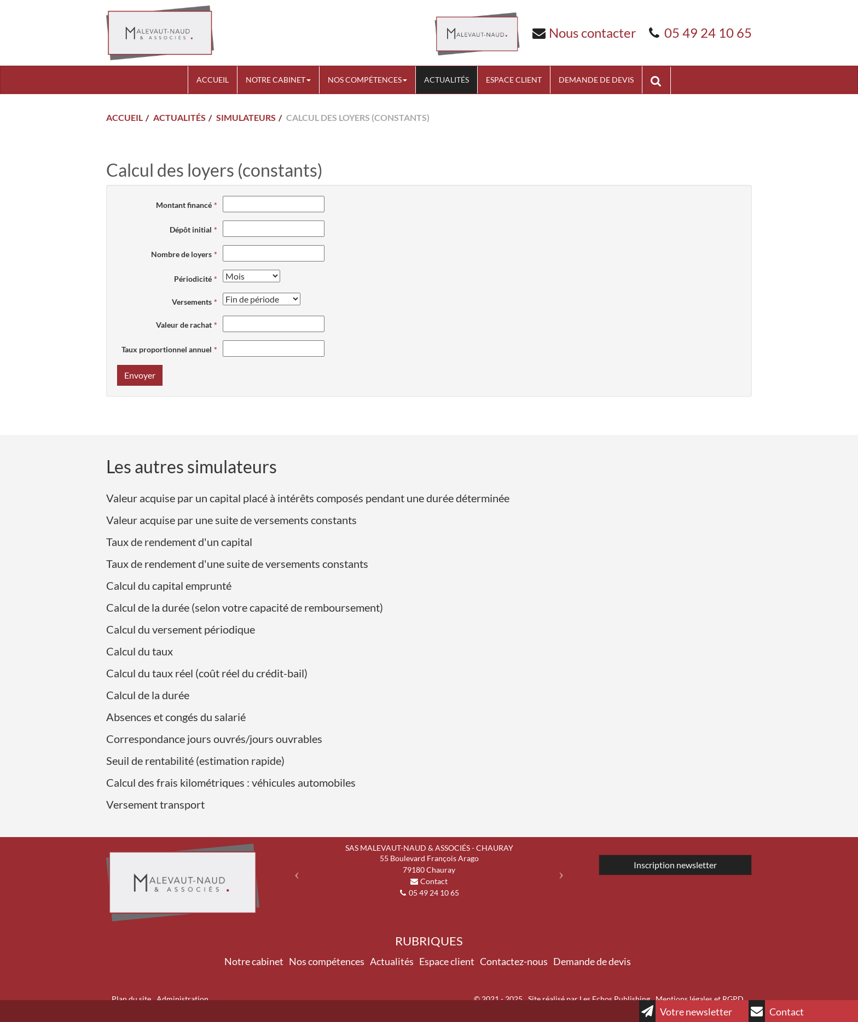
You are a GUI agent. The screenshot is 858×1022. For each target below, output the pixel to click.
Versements (192, 301)
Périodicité (193, 278)
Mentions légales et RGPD (700, 998)
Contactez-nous (514, 961)
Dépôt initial (191, 229)
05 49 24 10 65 (708, 32)
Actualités (446, 79)
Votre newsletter (685, 1011)
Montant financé (184, 205)
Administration (182, 998)
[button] (294, 871)
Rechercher (660, 80)
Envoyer (139, 375)
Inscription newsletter (675, 865)
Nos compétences (367, 79)
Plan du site (131, 998)
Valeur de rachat (184, 324)
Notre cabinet (278, 79)
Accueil (212, 79)
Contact (776, 1011)
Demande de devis (596, 79)
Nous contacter (592, 32)
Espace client (514, 79)
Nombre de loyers (181, 254)
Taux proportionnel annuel (166, 349)
